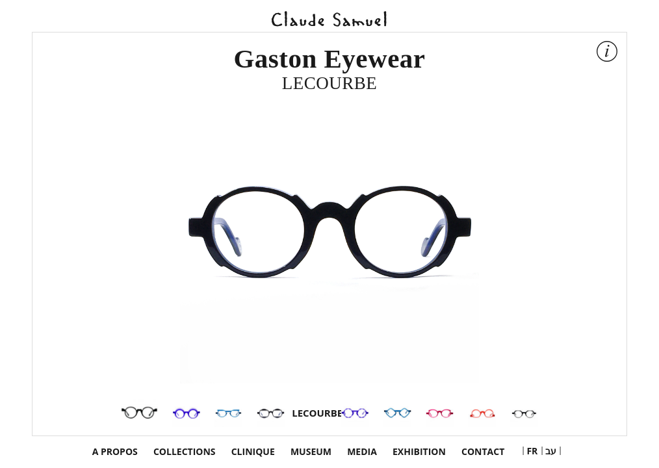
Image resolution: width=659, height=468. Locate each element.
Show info (608, 53)
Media (362, 452)
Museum (311, 452)
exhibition (419, 452)
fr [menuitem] (531, 451)
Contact (482, 452)
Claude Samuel (329, 17)
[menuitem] (531, 451)
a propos (115, 452)
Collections (184, 452)
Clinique (253, 452)
